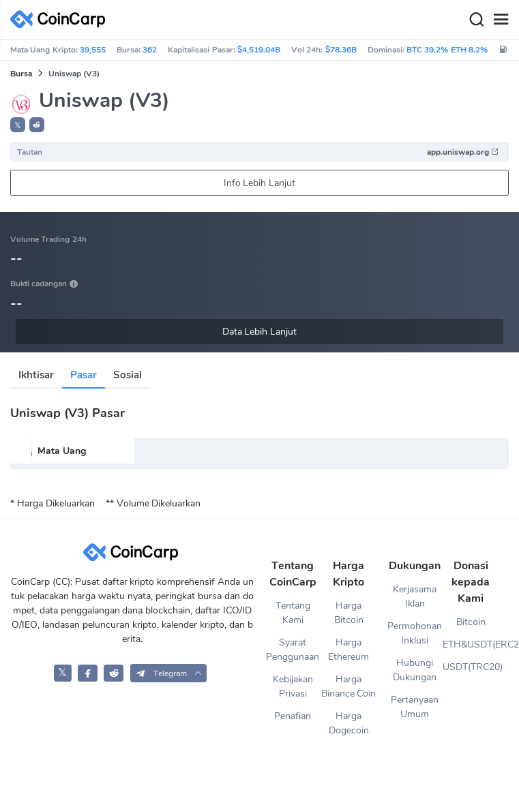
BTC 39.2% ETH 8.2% (447, 49)
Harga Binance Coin (348, 686)
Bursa (21, 73)
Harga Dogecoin (349, 723)
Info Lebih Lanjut (260, 183)
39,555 (93, 49)
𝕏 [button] (17, 125)
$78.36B (341, 49)
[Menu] (500, 19)
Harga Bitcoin (349, 612)
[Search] (476, 19)
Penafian (292, 716)
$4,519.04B (258, 49)
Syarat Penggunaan (292, 649)
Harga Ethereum (348, 649)
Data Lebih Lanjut (259, 331)
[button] (36, 124)
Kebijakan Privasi (293, 686)
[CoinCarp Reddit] (113, 673)
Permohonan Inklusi (414, 633)
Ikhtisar (36, 375)
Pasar (83, 375)
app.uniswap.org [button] (463, 152)
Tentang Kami (293, 612)
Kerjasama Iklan (414, 596)
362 (150, 49)
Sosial (127, 375)
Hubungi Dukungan (414, 670)
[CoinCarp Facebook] (88, 673)
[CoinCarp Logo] (61, 19)
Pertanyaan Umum (415, 706)
